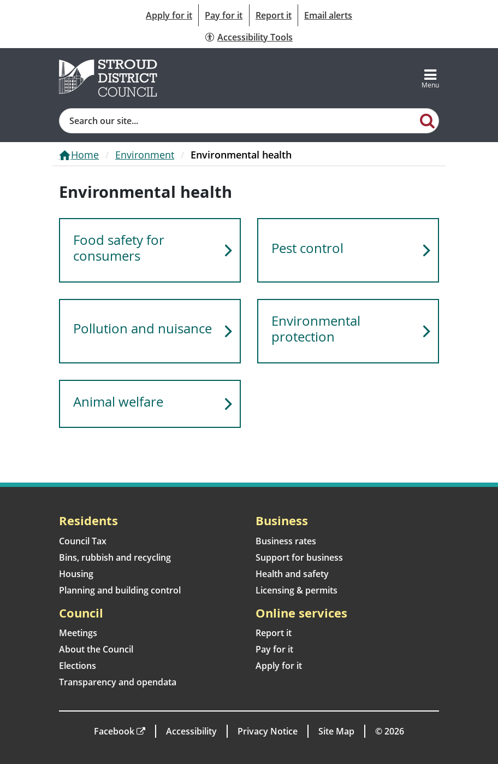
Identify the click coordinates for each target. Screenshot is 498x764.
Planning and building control (120, 590)
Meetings (78, 633)
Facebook (114, 731)
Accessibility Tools (255, 37)
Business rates (286, 541)
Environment (144, 154)
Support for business (299, 557)
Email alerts (328, 15)
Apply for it (169, 15)
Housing (76, 574)
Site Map (336, 731)
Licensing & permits (296, 590)
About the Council (96, 649)
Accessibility (191, 731)
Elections (77, 666)
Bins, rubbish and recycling (115, 557)
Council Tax (82, 541)
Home (85, 154)
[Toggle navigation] (430, 78)
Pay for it (223, 15)
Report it (274, 15)
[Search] (427, 120)
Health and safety (292, 574)
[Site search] (238, 121)
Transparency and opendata (117, 682)
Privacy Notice (268, 731)
